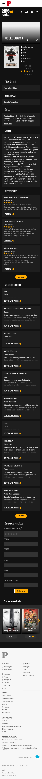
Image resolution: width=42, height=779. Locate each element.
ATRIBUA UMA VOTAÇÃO (13, 528)
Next (37, 624)
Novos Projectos (28, 675)
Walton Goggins (28, 121)
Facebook (6, 674)
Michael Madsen (26, 118)
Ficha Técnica (6, 696)
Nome (6, 561)
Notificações (7, 667)
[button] (11, 637)
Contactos (5, 707)
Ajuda (3, 770)
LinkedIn (6, 683)
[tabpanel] (11, 624)
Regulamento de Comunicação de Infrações (17, 745)
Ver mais (21, 277)
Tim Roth (20, 116)
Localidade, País (11, 580)
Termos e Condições (8, 773)
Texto (6, 549)
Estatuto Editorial (8, 698)
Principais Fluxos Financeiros (12, 740)
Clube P (4, 732)
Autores (4, 704)
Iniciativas (26, 672)
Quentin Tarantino (11, 102)
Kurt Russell (29, 116)
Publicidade (6, 713)
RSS (4, 688)
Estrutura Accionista (9, 742)
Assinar (4, 721)
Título (7, 539)
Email (6, 571)
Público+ (5, 710)
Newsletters (7, 670)
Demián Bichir (9, 116)
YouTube (6, 685)
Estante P (5, 723)
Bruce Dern (8, 123)
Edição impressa (7, 729)
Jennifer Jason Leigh (12, 121)
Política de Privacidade (9, 776)
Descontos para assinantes (11, 726)
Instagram (6, 680)
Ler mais (9, 214)
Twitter (5, 677)
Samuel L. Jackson (11, 118)
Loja (24, 669)
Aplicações (26, 667)
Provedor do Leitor (8, 701)
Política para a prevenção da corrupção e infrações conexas (19, 749)
